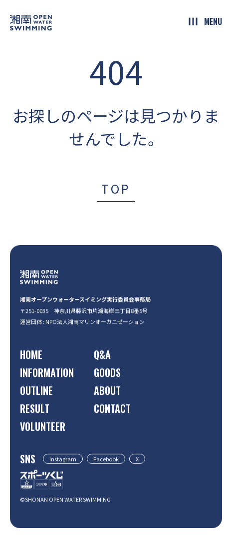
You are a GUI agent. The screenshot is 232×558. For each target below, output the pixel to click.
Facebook (106, 459)
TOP (116, 188)
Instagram (62, 459)
